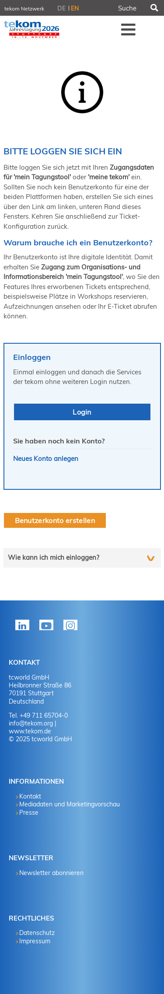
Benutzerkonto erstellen (55, 520)
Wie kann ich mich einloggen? (53, 557)
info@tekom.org (31, 723)
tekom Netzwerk (24, 8)
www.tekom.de (30, 731)
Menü (128, 29)
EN (75, 8)
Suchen (154, 8)
